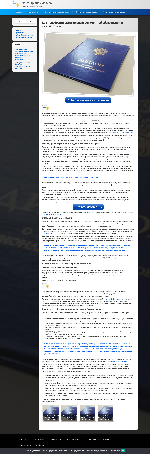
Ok (123, 451)
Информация (33, 9)
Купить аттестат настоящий (86, 9)
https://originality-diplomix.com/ (123, 64)
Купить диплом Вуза (16, 49)
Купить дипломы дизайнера (114, 9)
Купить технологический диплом (89, 31)
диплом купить (14, 59)
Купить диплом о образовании (19, 51)
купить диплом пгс (16, 53)
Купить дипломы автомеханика (56, 9)
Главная (19, 9)
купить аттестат (90, 144)
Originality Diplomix (48, 165)
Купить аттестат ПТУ (90, 138)
